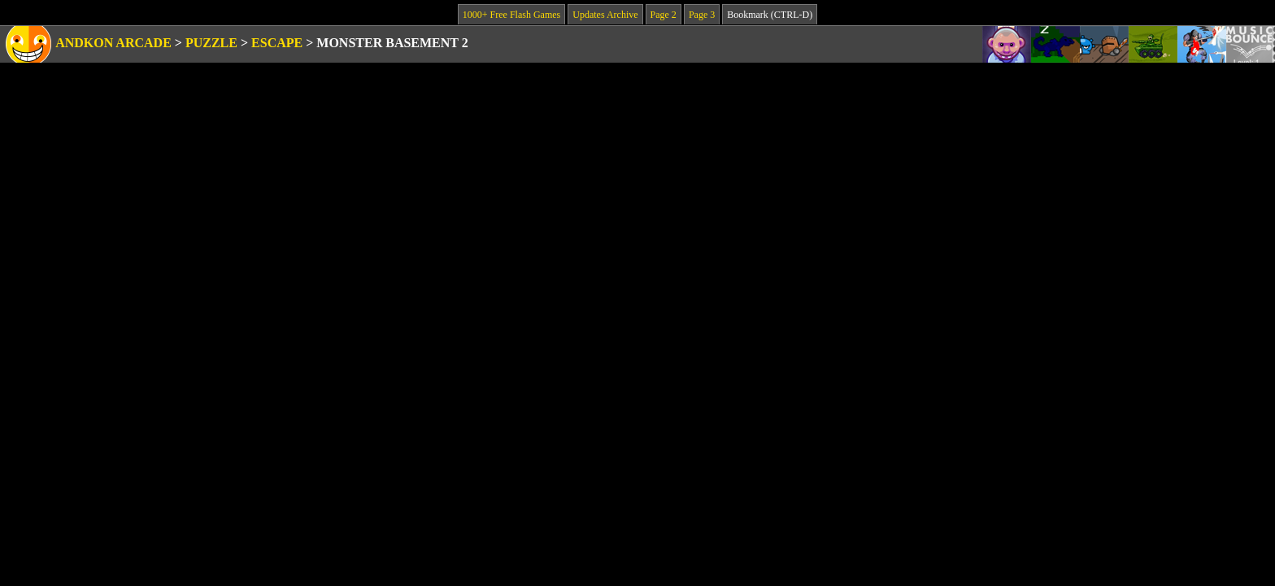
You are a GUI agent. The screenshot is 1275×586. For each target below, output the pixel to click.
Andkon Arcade (113, 43)
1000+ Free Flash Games (511, 14)
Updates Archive (605, 14)
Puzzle (211, 43)
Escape (276, 43)
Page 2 (664, 14)
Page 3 (702, 14)
